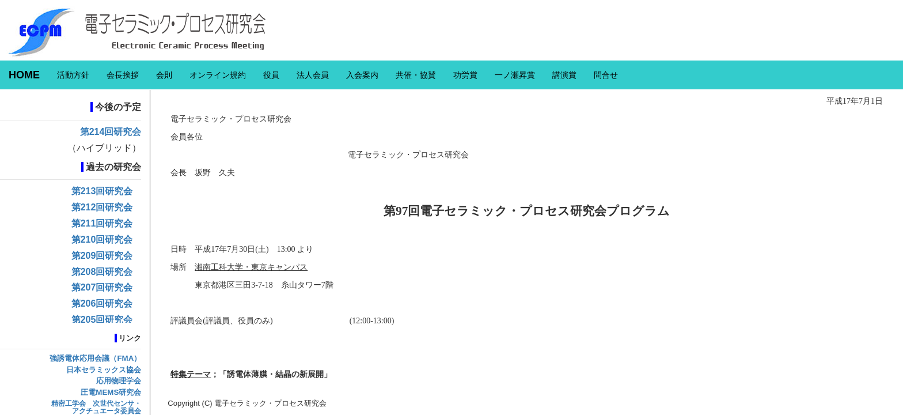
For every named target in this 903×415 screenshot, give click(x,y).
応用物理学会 (118, 380)
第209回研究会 (102, 256)
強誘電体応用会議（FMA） (95, 358)
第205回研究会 (102, 320)
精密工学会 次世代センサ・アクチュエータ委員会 (96, 407)
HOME (24, 75)
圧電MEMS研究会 (111, 392)
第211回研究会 (102, 223)
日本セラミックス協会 (103, 369)
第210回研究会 (102, 239)
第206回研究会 (102, 303)
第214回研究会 (111, 132)
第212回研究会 (102, 207)
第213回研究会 (102, 191)
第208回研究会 (102, 272)
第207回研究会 (102, 287)
